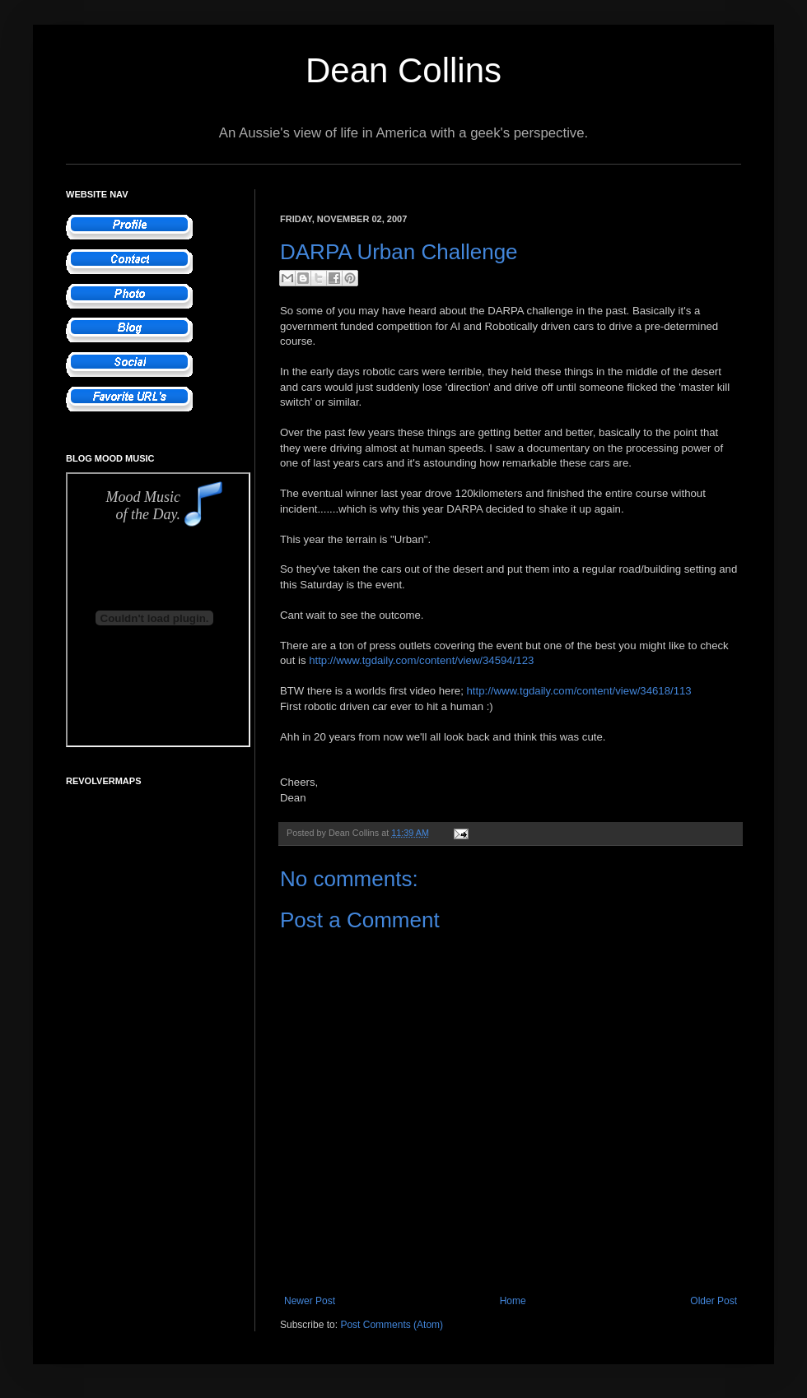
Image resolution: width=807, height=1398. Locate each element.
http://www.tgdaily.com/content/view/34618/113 (578, 691)
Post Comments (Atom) (391, 1325)
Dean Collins (403, 70)
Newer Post (309, 1301)
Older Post (713, 1301)
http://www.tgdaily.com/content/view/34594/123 (421, 660)
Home (513, 1301)
